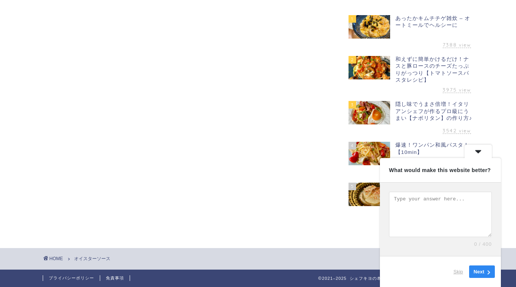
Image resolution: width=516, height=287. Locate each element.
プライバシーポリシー (71, 278)
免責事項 (115, 278)
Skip (458, 272)
